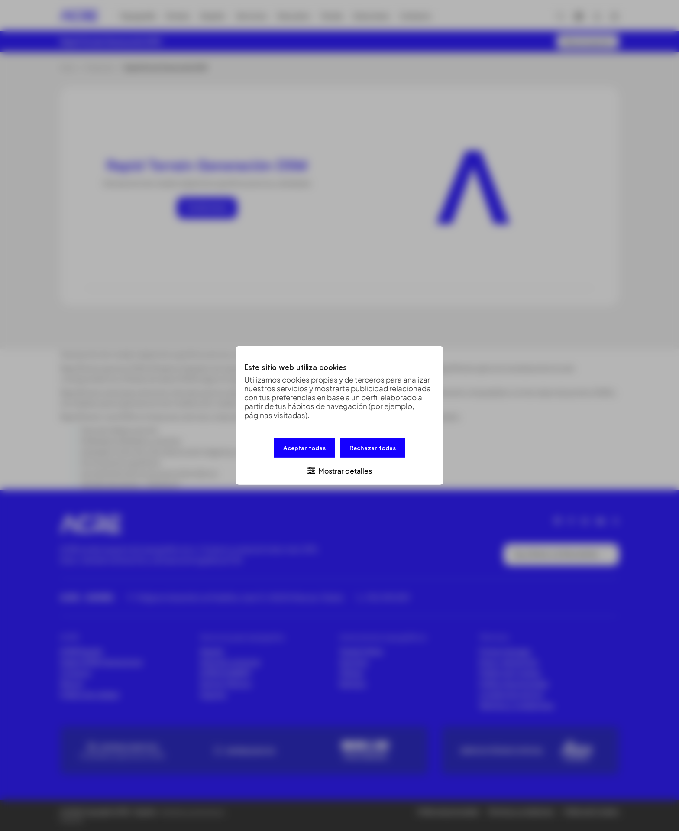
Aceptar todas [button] (304, 447)
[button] (339, 470)
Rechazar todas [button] (372, 447)
